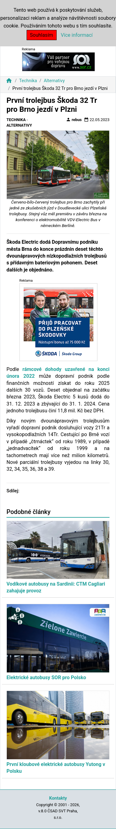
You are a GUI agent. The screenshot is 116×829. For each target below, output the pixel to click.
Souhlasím (41, 35)
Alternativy (54, 80)
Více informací (77, 35)
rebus (74, 119)
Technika (28, 80)
